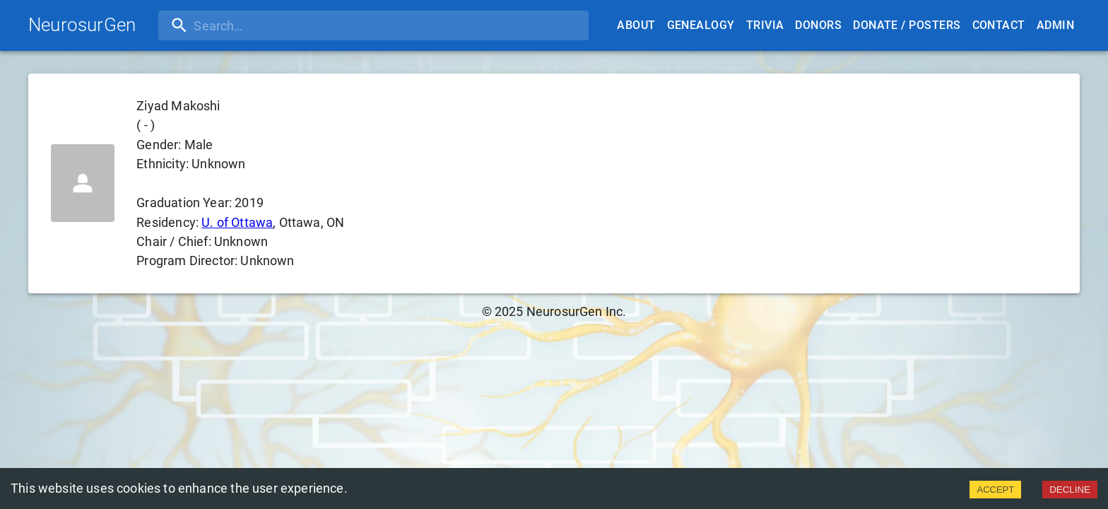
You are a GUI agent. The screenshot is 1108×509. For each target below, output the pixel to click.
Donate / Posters (906, 25)
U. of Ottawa (237, 222)
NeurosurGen (82, 24)
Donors (818, 25)
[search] (249, 25)
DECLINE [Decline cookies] (1069, 489)
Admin (1055, 25)
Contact (999, 25)
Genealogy (701, 25)
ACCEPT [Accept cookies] (995, 489)
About (636, 25)
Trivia (765, 25)
